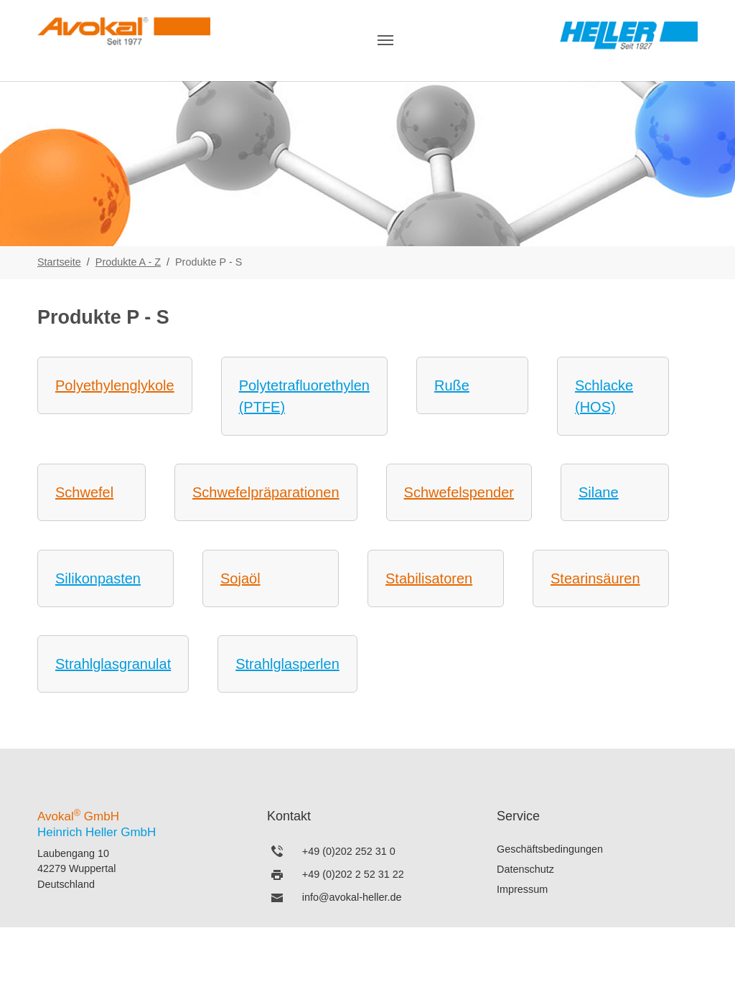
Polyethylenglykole (114, 385)
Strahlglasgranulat (113, 664)
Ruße (451, 385)
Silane (599, 492)
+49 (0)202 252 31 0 (348, 851)
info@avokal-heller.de (352, 897)
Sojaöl (240, 578)
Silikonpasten (98, 578)
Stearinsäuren (595, 578)
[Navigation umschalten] (385, 40)
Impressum (522, 889)
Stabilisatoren (428, 578)
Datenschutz (525, 869)
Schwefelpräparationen (266, 492)
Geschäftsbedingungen (550, 849)
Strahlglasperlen (287, 664)
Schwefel (84, 492)
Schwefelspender (459, 492)
